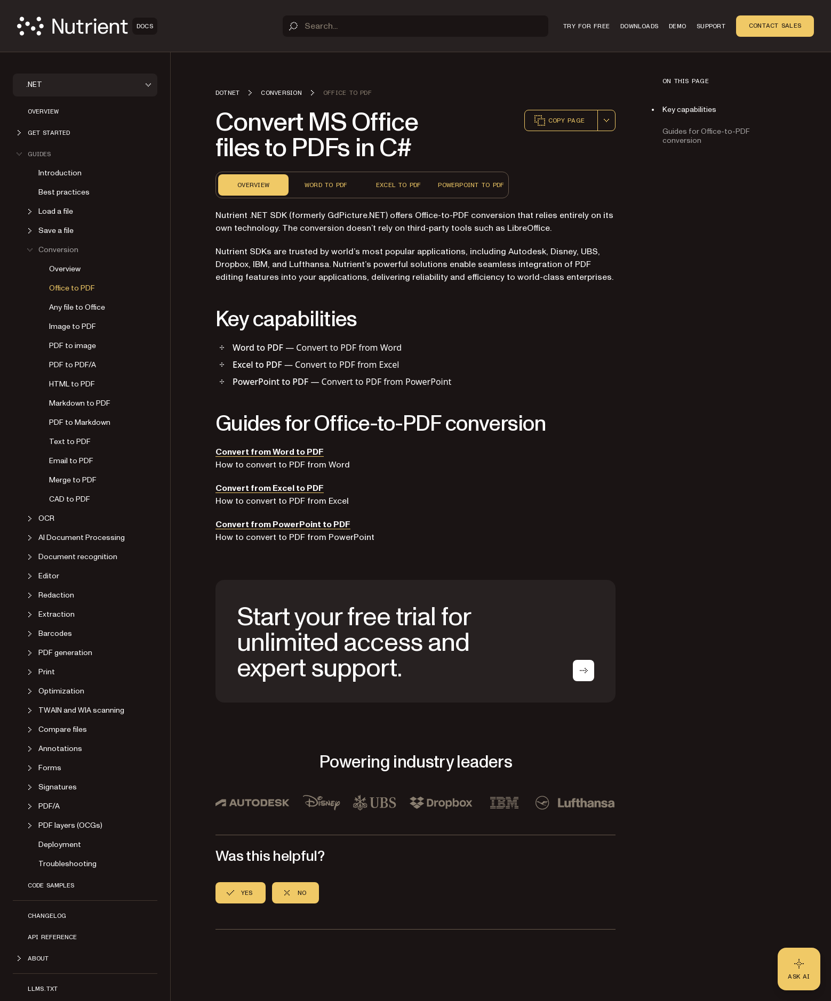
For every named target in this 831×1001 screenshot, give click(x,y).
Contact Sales (775, 25)
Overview (43, 111)
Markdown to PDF (79, 403)
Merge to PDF (73, 480)
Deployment (59, 844)
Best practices (64, 192)
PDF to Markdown (79, 422)
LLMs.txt (43, 989)
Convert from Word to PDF (269, 452)
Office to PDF (72, 288)
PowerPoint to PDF (471, 185)
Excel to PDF (398, 185)
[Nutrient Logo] (87, 26)
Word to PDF (326, 185)
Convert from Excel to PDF (269, 488)
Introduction (60, 173)
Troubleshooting (67, 864)
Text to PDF (70, 442)
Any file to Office (77, 307)
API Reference (52, 937)
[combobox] (606, 120)
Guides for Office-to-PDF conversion (706, 136)
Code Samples (51, 885)
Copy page (559, 120)
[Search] (415, 26)
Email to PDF (71, 461)
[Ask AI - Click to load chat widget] (799, 969)
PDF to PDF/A (72, 365)
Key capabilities (689, 109)
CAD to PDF (69, 499)
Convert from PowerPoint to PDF (282, 524)
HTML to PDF (72, 384)
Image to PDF (72, 326)
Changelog (47, 916)
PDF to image (72, 346)
